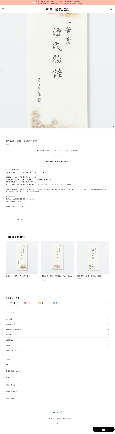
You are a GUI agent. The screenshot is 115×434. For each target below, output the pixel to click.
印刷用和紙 (9, 340)
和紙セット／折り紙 (12, 350)
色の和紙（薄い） (12, 324)
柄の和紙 (9, 335)
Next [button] (113, 71)
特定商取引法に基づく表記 (64, 418)
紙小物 (8, 345)
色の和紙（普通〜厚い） (14, 329)
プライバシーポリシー (50, 418)
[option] (57, 70)
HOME (8, 364)
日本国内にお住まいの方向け (57, 161)
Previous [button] (2, 71)
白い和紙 (9, 319)
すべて (12, 303)
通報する (19, 219)
